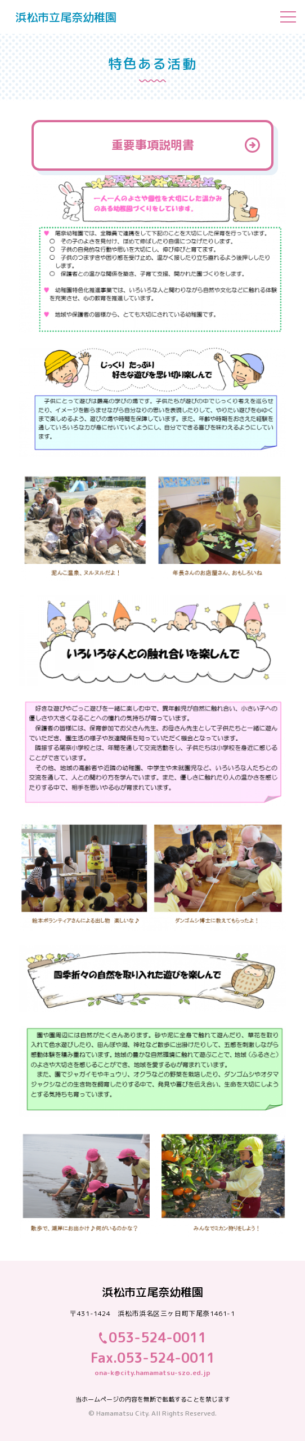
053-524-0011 (158, 1337)
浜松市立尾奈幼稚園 (65, 17)
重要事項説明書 (152, 144)
